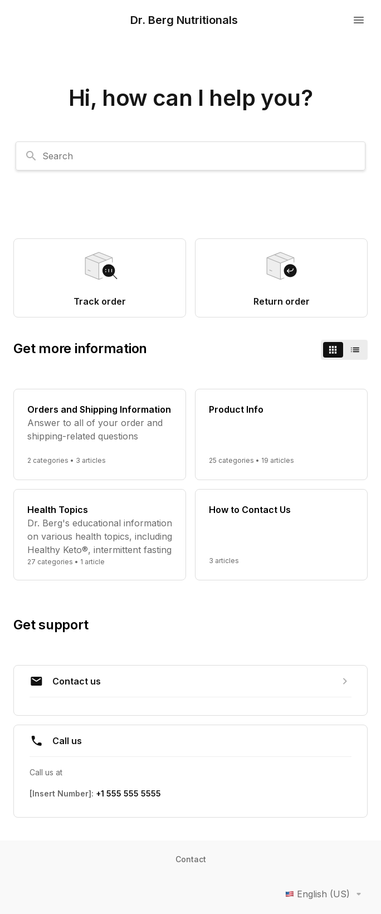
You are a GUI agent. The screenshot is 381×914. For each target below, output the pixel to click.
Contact (190, 859)
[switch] (344, 350)
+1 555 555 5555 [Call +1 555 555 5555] (128, 793)
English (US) (325, 894)
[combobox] (190, 155)
